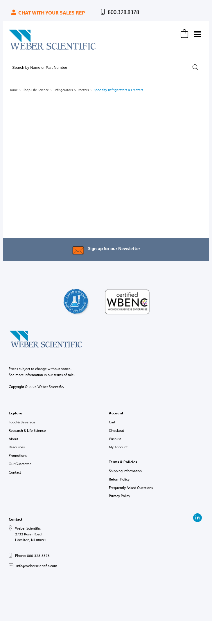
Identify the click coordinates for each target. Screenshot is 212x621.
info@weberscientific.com (36, 565)
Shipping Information (125, 470)
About (13, 438)
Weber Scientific (22, 49)
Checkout (116, 430)
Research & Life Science (27, 430)
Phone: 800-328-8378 (32, 555)
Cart (112, 422)
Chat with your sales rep (47, 12)
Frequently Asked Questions (131, 487)
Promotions (18, 455)
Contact (15, 472)
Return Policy (119, 479)
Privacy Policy (119, 495)
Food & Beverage (22, 422)
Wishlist (115, 438)
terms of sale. (64, 374)
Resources (17, 447)
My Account (118, 447)
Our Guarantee (20, 463)
